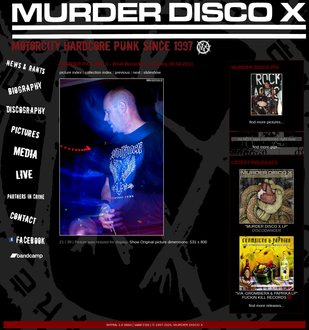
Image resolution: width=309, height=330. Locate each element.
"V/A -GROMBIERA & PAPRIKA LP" (266, 293)
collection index (98, 72)
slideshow (152, 72)
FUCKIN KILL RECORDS (264, 297)
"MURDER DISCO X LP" (266, 226)
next (136, 72)
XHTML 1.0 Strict (119, 325)
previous (122, 72)
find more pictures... (266, 122)
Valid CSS (141, 325)
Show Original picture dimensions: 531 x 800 (168, 242)
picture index (70, 72)
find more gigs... (266, 147)
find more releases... (267, 305)
